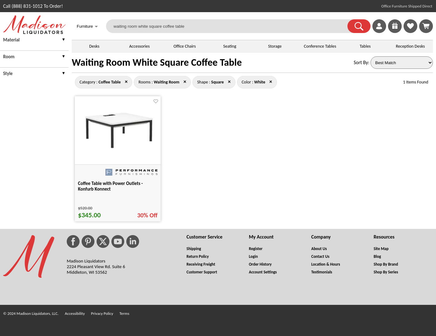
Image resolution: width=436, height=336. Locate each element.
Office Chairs (184, 46)
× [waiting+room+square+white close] (126, 81)
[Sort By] (402, 62)
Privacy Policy (102, 313)
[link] (426, 26)
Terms (124, 313)
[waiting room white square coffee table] (230, 26)
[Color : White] (259, 82)
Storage (275, 46)
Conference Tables (320, 46)
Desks (94, 46)
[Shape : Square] (217, 82)
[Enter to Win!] (395, 31)
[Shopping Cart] (426, 26)
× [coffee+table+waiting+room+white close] (229, 81)
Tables (365, 46)
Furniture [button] (87, 27)
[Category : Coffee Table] (110, 82)
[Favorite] (155, 101)
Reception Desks (410, 46)
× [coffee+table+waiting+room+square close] (270, 81)
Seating (229, 46)
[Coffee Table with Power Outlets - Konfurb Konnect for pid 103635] (117, 148)
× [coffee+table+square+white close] (184, 81)
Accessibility (75, 313)
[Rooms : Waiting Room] (166, 82)
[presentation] (34, 40)
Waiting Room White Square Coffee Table (157, 62)
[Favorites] (410, 31)
